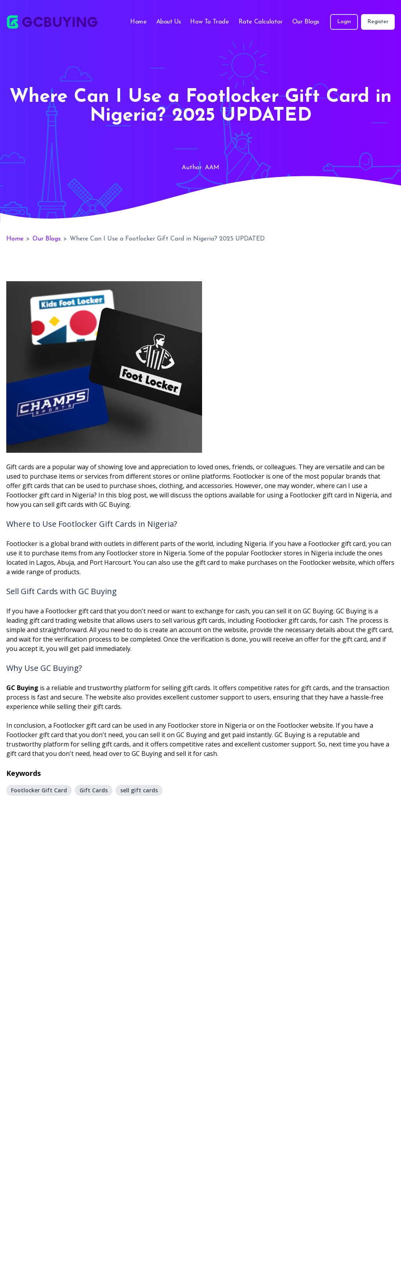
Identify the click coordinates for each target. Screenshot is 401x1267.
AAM (212, 167)
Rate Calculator (260, 22)
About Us (168, 22)
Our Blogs (305, 22)
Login (344, 22)
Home (138, 22)
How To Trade (209, 22)
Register (377, 22)
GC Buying (22, 687)
